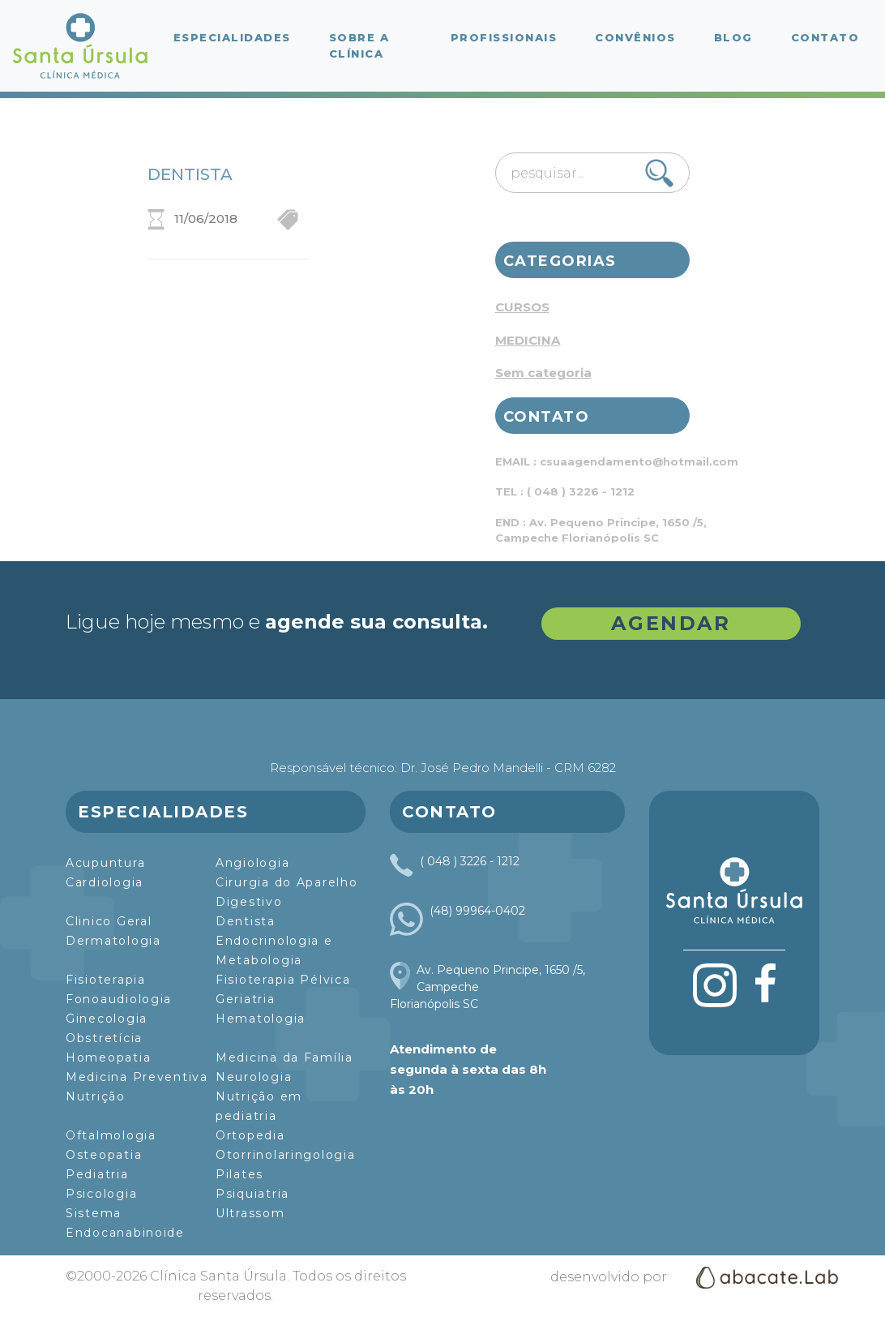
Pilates (239, 1174)
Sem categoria (543, 372)
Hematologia (261, 1018)
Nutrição (96, 1096)
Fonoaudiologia (119, 999)
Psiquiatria (252, 1193)
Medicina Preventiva (137, 1077)
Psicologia (101, 1193)
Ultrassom (250, 1213)
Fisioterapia (106, 979)
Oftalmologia (111, 1135)
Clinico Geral (109, 921)
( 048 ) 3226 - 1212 (469, 861)
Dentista (246, 921)
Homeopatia (108, 1057)
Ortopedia (250, 1135)
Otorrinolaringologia (286, 1155)
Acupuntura (105, 863)
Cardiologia (104, 882)
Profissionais (504, 37)
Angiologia (252, 863)
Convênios (635, 37)
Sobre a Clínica (359, 45)
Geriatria (246, 999)
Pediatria (97, 1174)
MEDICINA (527, 340)
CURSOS (522, 307)
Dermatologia (113, 940)
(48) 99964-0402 (477, 910)
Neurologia (254, 1077)
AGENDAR (670, 623)
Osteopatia (104, 1155)
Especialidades (232, 37)
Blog (733, 37)
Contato (825, 37)
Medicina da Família (284, 1057)
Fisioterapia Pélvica (283, 979)
